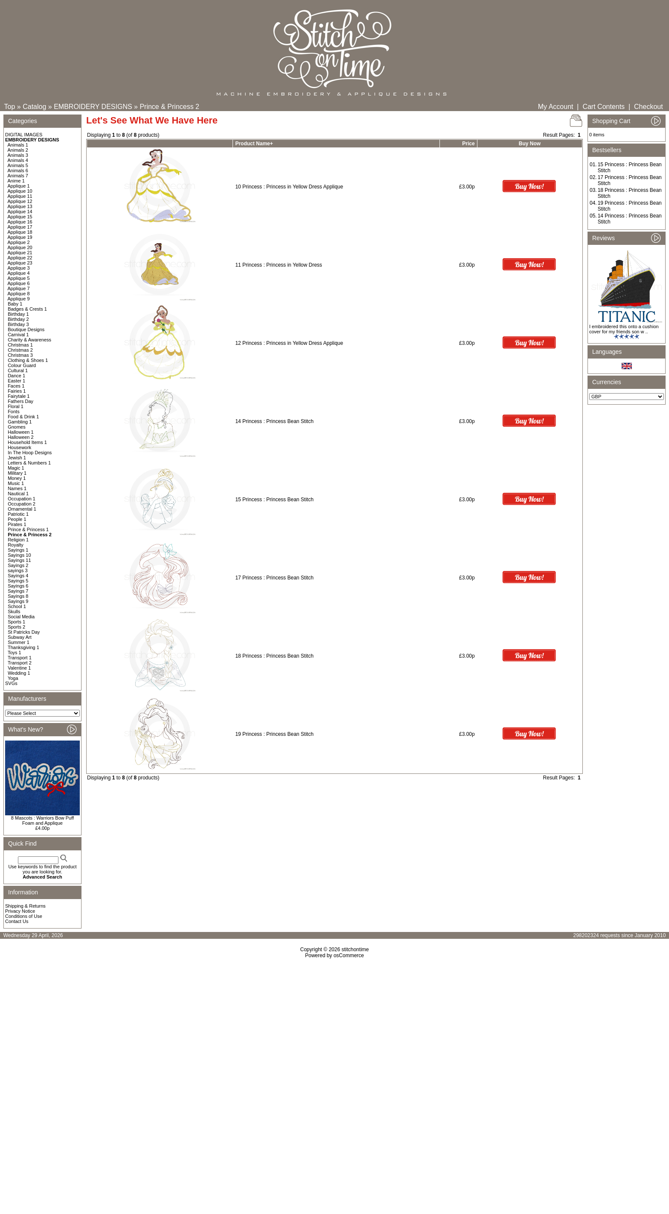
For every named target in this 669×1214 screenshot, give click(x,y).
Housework (19, 447)
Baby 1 (15, 303)
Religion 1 (18, 539)
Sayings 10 (19, 555)
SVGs (11, 683)
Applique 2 (19, 242)
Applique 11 (20, 196)
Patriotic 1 (18, 514)
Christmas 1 (20, 344)
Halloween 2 (21, 437)
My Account (555, 106)
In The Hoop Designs (30, 452)
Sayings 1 (18, 550)
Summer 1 (18, 642)
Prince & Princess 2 (169, 106)
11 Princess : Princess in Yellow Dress (278, 265)
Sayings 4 (18, 575)
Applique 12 (20, 201)
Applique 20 (20, 247)
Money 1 (17, 478)
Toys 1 (14, 652)
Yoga (13, 678)
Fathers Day (20, 401)
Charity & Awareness (29, 339)
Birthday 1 (18, 314)
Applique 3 (19, 267)
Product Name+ (254, 144)
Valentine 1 (19, 667)
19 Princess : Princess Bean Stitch (274, 734)
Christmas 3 (20, 355)
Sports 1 (16, 621)
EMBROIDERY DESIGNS (93, 106)
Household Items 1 (27, 442)
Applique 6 (19, 283)
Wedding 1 (19, 673)
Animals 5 (18, 165)
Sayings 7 (18, 591)
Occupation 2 (21, 503)
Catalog (34, 106)
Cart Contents (603, 106)
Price (468, 144)
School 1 (17, 606)
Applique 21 (20, 252)
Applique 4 (19, 273)
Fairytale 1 (18, 396)
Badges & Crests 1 (27, 309)
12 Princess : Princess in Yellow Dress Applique (289, 343)
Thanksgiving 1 (23, 647)
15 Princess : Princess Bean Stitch (274, 500)
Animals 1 (18, 144)
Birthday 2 (18, 319)
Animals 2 (18, 150)
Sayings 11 (19, 560)
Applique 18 (20, 232)
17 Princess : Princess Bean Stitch (274, 578)
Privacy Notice (20, 911)
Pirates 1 (17, 524)
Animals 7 (18, 175)
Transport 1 (20, 657)
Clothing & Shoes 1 (28, 360)
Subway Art (20, 637)
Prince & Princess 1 (28, 529)
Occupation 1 (21, 498)
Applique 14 (20, 211)
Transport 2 (20, 662)
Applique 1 (19, 185)
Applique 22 (20, 257)
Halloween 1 (21, 432)
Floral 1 (15, 406)
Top (9, 106)
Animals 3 (18, 155)
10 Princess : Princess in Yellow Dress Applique (289, 187)
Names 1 (17, 488)
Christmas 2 (20, 350)
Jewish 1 (17, 457)
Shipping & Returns (25, 905)
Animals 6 (18, 170)
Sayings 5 (18, 580)
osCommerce (349, 955)
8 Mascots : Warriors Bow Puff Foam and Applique (42, 820)
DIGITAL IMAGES (23, 134)
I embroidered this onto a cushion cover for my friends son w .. (624, 329)
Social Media (21, 616)
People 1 (17, 519)
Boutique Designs (26, 329)
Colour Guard (22, 365)
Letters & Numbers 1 (29, 462)
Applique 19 (20, 237)
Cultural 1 (18, 370)
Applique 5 (19, 278)
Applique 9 (19, 298)
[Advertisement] (334, 1032)
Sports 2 (16, 626)
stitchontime (355, 949)
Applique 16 (20, 221)
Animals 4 (18, 160)
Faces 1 (16, 385)
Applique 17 (20, 226)
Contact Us (16, 921)
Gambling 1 (20, 421)
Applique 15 (20, 216)
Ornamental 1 (22, 508)
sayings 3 (17, 570)
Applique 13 (20, 206)
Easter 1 (16, 380)
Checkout (648, 106)
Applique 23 (20, 262)
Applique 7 (19, 288)
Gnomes (17, 426)
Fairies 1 (17, 391)
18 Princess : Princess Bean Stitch (274, 656)
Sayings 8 (18, 596)
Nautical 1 (18, 493)
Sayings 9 (18, 601)
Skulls (14, 611)
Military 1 (17, 473)
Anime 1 (16, 180)
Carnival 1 (18, 334)
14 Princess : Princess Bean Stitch (274, 421)
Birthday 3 (18, 324)
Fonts (14, 411)
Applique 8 (19, 293)
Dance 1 (16, 375)
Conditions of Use (23, 916)
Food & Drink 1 (23, 416)
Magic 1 (16, 467)
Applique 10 (20, 191)
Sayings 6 (18, 585)
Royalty (15, 544)
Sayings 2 (18, 565)
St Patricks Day (24, 632)
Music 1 (16, 483)
